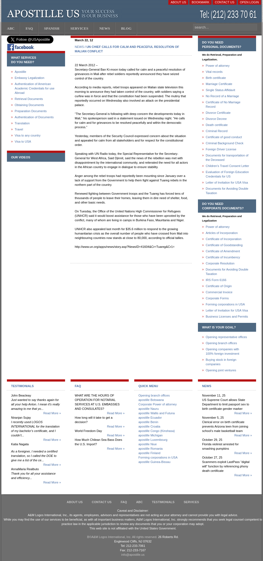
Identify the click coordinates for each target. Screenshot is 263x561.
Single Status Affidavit (220, 90)
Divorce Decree (216, 118)
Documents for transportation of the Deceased (227, 157)
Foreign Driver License (221, 149)
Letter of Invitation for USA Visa (227, 182)
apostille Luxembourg (152, 439)
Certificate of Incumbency (223, 257)
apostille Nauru (148, 408)
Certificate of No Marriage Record (223, 104)
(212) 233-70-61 (229, 15)
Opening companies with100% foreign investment (222, 351)
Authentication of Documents (34, 117)
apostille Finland (149, 453)
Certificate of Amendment (223, 251)
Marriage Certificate (219, 84)
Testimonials (163, 502)
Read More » (52, 413)
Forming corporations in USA (225, 304)
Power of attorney (218, 65)
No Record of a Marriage (222, 96)
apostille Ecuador (150, 417)
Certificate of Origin (219, 286)
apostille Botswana (151, 400)
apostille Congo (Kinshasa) (156, 431)
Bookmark (200, 2)
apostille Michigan (150, 435)
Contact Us (224, 2)
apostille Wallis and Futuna (156, 413)
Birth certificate (216, 77)
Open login (249, 2)
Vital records (214, 71)
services (191, 502)
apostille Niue (147, 444)
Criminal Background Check (224, 143)
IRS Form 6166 (216, 280)
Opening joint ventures (221, 370)
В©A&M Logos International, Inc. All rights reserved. (122, 537)
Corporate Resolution (220, 263)
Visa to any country (27, 135)
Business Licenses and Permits (227, 316)
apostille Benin (148, 422)
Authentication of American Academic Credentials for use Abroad (35, 88)
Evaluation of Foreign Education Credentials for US (227, 174)
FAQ (124, 502)
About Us (178, 2)
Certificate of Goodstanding (224, 245)
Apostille (20, 71)
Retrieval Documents (29, 99)
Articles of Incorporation (222, 233)
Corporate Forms (217, 298)
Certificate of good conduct (224, 137)
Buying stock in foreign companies (221, 362)
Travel (19, 129)
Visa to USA (23, 141)
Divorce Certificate (218, 112)
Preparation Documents (31, 111)
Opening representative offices (226, 337)
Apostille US (63, 13)
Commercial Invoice (219, 292)
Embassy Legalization (29, 77)
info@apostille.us (133, 554)
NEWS (79, 46)
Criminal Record (217, 131)
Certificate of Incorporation (223, 239)
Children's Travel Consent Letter (227, 166)
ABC (139, 502)
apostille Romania (150, 448)
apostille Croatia (149, 426)
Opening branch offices (221, 343)
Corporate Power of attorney (157, 404)
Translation (22, 123)
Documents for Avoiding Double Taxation (227, 191)
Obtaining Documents (29, 105)
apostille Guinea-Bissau (154, 462)
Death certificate (217, 125)
